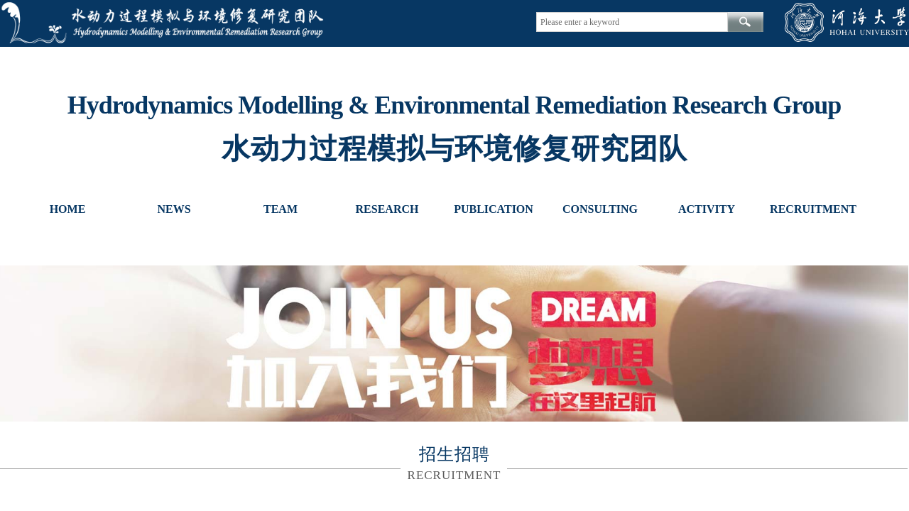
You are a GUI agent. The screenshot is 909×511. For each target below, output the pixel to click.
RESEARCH (387, 209)
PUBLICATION (493, 209)
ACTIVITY (706, 209)
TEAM (280, 209)
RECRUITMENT (813, 209)
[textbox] (632, 22)
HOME (68, 209)
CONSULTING (600, 209)
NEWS (173, 209)
